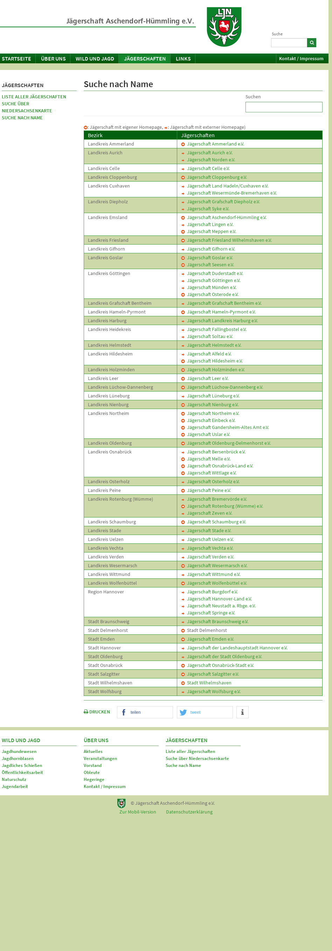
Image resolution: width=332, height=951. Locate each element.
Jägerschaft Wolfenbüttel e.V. (214, 583)
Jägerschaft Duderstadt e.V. (212, 273)
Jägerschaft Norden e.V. (208, 159)
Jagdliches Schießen (22, 765)
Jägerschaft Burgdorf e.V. (209, 592)
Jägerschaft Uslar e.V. (205, 434)
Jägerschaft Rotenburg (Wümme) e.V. (222, 506)
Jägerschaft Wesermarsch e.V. (214, 565)
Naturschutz (14, 779)
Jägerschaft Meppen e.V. (208, 231)
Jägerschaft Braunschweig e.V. (214, 621)
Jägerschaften (145, 58)
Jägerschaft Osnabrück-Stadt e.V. (217, 665)
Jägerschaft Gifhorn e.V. (208, 249)
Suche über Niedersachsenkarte (27, 107)
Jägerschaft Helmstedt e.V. (211, 345)
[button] (145, 712)
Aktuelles (93, 751)
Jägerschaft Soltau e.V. (207, 336)
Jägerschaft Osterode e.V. (209, 294)
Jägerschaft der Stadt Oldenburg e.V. (221, 656)
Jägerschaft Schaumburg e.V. (213, 522)
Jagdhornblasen (18, 758)
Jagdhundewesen (19, 751)
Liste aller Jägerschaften (34, 96)
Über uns (53, 58)
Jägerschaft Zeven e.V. (206, 513)
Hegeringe (94, 779)
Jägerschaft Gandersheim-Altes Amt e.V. (225, 427)
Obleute (92, 772)
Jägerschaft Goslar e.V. (207, 257)
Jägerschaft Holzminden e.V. (213, 369)
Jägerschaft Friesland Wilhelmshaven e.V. (226, 240)
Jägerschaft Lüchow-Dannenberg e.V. (222, 387)
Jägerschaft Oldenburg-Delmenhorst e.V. (226, 443)
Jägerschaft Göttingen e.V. (210, 280)
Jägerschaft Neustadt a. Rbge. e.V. (218, 606)
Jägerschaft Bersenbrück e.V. (213, 452)
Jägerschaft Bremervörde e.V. (214, 499)
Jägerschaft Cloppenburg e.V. (214, 177)
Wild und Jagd (95, 58)
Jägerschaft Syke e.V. (205, 208)
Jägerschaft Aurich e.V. (207, 152)
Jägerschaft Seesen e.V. (207, 264)
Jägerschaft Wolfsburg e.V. (211, 691)
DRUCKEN (97, 712)
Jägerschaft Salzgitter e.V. (210, 674)
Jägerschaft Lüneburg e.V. (210, 396)
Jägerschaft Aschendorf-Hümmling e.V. (224, 217)
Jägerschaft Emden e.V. (207, 639)
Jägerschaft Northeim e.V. (210, 413)
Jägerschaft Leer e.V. (204, 378)
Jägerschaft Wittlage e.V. (208, 473)
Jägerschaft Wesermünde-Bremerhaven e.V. (229, 193)
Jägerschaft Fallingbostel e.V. (214, 329)
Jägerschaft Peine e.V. (206, 490)
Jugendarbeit (15, 786)
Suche (277, 33)
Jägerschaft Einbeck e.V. (208, 420)
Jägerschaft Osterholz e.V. (210, 481)
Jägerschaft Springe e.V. (208, 613)
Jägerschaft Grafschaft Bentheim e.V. (221, 303)
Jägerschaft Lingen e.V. (207, 224)
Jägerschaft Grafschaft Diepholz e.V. (220, 201)
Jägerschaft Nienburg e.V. (209, 404)
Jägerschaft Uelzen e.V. (207, 539)
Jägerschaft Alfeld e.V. (206, 354)
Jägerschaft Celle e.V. (205, 168)
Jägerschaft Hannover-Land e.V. (216, 599)
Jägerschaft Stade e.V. (206, 530)
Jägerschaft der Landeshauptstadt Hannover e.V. (234, 647)
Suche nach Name (22, 117)
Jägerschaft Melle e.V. (205, 459)
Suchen (253, 96)
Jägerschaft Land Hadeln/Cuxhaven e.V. (224, 186)
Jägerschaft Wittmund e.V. (210, 574)
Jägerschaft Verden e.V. (207, 557)
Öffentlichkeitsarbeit (22, 772)
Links (183, 58)
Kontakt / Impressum (301, 58)
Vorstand (93, 765)
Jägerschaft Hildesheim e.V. (212, 361)
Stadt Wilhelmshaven (206, 682)
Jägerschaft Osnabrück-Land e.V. (217, 466)
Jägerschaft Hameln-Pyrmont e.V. (218, 312)
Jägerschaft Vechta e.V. (207, 548)
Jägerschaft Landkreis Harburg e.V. (219, 320)
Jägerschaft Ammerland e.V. (212, 144)
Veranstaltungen (100, 758)
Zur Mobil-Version (137, 812)
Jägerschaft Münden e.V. (208, 287)
